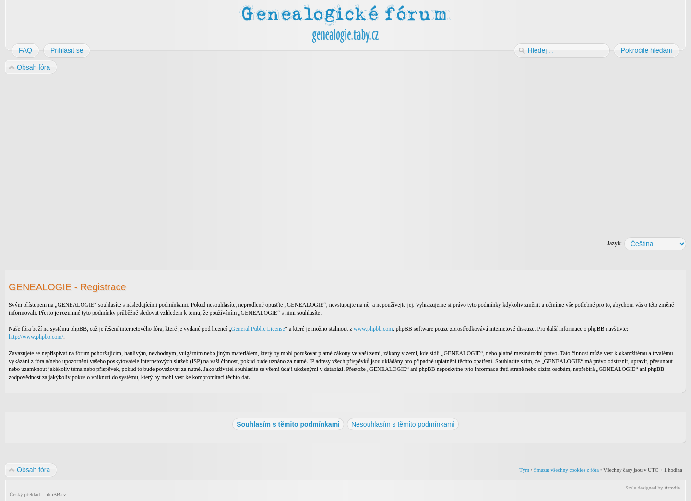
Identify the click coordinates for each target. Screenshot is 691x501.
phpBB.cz (55, 494)
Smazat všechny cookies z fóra (566, 470)
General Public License (258, 328)
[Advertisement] (294, 152)
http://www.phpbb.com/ (36, 337)
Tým (524, 470)
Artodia (672, 487)
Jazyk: (614, 243)
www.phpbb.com (373, 328)
